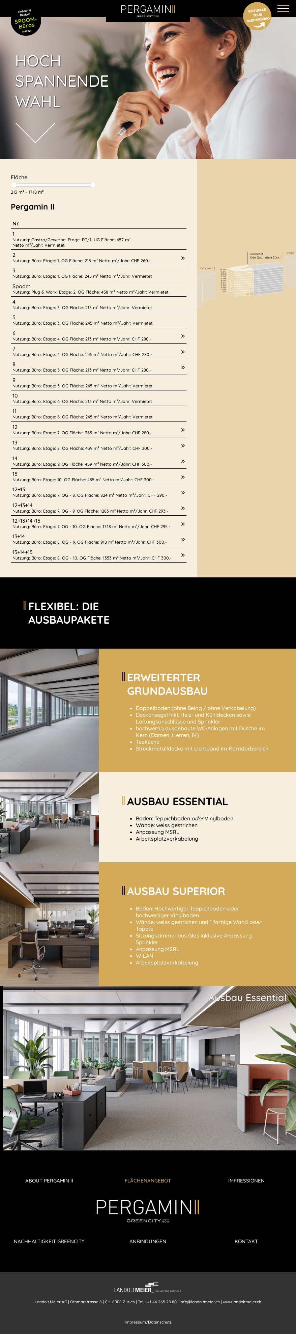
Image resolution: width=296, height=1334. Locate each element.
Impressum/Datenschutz (148, 1322)
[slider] (14, 185)
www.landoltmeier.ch (242, 1301)
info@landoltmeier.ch (200, 1301)
